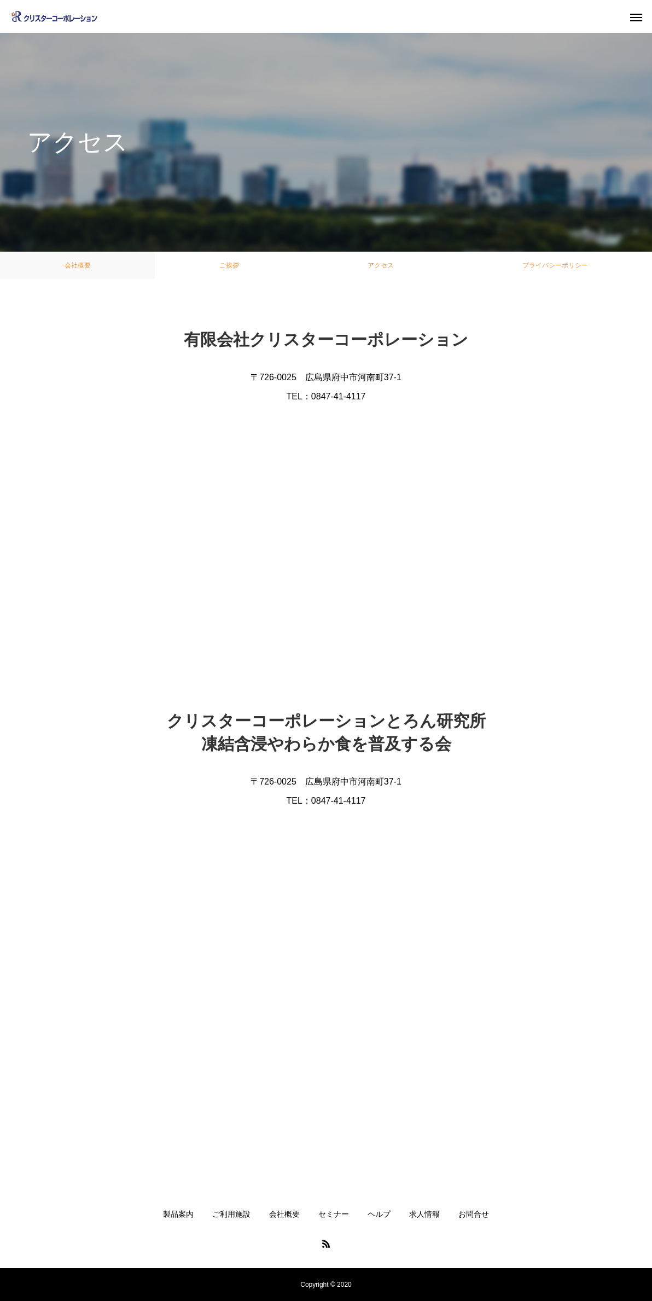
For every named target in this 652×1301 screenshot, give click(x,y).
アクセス (381, 265)
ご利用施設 (231, 1214)
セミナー (333, 1214)
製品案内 (178, 1214)
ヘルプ (379, 1214)
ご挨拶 (229, 265)
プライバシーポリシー (555, 265)
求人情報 (424, 1214)
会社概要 (78, 265)
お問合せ (473, 1214)
